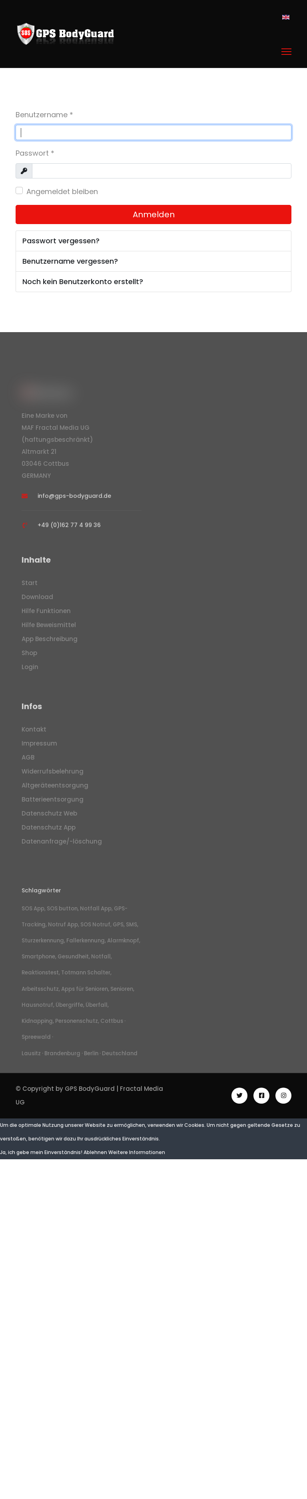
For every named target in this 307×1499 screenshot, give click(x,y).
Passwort (35, 153)
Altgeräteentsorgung (55, 788)
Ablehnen (95, 1151)
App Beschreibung (50, 641)
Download (37, 599)
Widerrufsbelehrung (53, 774)
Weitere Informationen (136, 1151)
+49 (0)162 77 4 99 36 (69, 528)
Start (30, 585)
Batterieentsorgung (53, 802)
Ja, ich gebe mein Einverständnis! (41, 1151)
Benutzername (44, 115)
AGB (28, 760)
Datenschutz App (49, 830)
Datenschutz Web (49, 816)
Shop (29, 655)
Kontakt (34, 732)
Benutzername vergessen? (70, 261)
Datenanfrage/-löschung (62, 844)
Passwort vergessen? (61, 241)
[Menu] (286, 52)
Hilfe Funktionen (46, 613)
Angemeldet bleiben (62, 191)
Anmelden (154, 214)
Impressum (39, 746)
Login (30, 669)
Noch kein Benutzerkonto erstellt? (82, 282)
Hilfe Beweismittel (49, 627)
